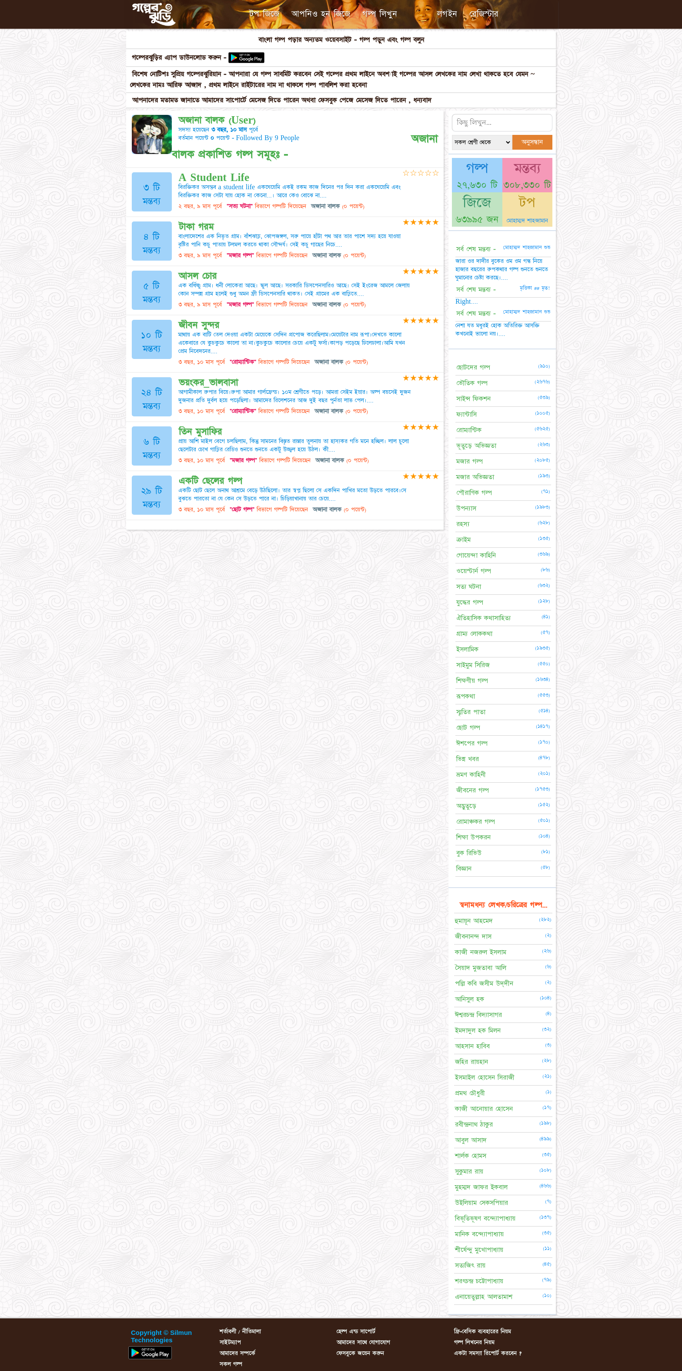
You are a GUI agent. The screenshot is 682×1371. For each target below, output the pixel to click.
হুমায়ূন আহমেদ (474, 920)
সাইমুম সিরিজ (473, 665)
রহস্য (462, 524)
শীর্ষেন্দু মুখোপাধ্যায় (479, 1249)
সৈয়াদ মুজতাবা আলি (480, 967)
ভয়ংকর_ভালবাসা (208, 382)
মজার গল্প (469, 461)
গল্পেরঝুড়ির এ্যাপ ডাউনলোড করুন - (180, 57)
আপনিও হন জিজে (320, 14)
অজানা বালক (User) (217, 120)
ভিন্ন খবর (467, 759)
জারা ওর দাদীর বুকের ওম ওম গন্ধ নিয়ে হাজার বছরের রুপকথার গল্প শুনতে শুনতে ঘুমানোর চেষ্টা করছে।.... (501, 269)
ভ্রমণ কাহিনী (471, 774)
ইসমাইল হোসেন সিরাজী (485, 1077)
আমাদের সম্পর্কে (237, 1353)
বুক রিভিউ (468, 853)
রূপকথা (465, 696)
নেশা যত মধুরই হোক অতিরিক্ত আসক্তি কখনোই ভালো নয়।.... (497, 330)
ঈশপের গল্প (472, 743)
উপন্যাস (466, 508)
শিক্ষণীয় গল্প (472, 680)
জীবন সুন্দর (199, 325)
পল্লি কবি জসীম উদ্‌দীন (484, 983)
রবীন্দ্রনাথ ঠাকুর (474, 1124)
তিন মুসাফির (200, 432)
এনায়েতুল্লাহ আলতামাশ (483, 1296)
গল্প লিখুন (379, 14)
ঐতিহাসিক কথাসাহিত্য (483, 618)
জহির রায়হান (471, 1061)
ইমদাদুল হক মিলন (478, 1030)
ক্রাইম (463, 539)
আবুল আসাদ (471, 1140)
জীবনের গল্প (472, 790)
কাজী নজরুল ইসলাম (480, 952)
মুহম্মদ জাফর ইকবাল (481, 1187)
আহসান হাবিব (472, 1046)
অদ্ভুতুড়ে (466, 806)
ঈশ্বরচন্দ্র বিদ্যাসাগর (478, 1014)
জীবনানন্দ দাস (473, 936)
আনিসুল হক (469, 999)
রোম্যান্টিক (468, 430)
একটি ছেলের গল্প (210, 481)
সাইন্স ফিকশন (473, 398)
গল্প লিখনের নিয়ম (474, 1342)
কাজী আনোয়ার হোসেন (484, 1108)
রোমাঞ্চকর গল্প (475, 821)
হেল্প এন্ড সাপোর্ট (356, 1331)
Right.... (466, 301)
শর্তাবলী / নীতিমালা (240, 1331)
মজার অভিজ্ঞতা (475, 477)
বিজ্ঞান (463, 868)
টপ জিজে (264, 14)
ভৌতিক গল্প (472, 383)
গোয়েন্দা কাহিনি (476, 555)
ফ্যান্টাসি (466, 414)
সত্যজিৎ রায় (470, 1265)
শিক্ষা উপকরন (473, 837)
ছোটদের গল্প (473, 367)
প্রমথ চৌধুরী (470, 1093)
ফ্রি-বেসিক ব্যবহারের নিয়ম (482, 1331)
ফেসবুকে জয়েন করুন (360, 1353)
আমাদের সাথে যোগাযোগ (363, 1342)
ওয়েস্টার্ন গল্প (473, 571)
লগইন (447, 14)
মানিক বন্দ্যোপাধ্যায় (479, 1234)
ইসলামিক (467, 649)
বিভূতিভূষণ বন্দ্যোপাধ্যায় (485, 1218)
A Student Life (214, 177)
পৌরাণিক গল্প (474, 492)
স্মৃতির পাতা (470, 712)
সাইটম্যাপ (230, 1342)
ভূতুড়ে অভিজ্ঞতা (476, 445)
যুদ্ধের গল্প (469, 602)
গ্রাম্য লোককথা (474, 633)
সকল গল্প (231, 1364)
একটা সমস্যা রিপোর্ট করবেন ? (488, 1353)
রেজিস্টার (483, 14)
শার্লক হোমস (470, 1155)
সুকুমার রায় (469, 1171)
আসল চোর (198, 276)
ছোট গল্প (468, 727)
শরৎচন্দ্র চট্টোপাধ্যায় (479, 1281)
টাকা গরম (196, 227)
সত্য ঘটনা (468, 586)
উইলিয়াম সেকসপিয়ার (481, 1202)
